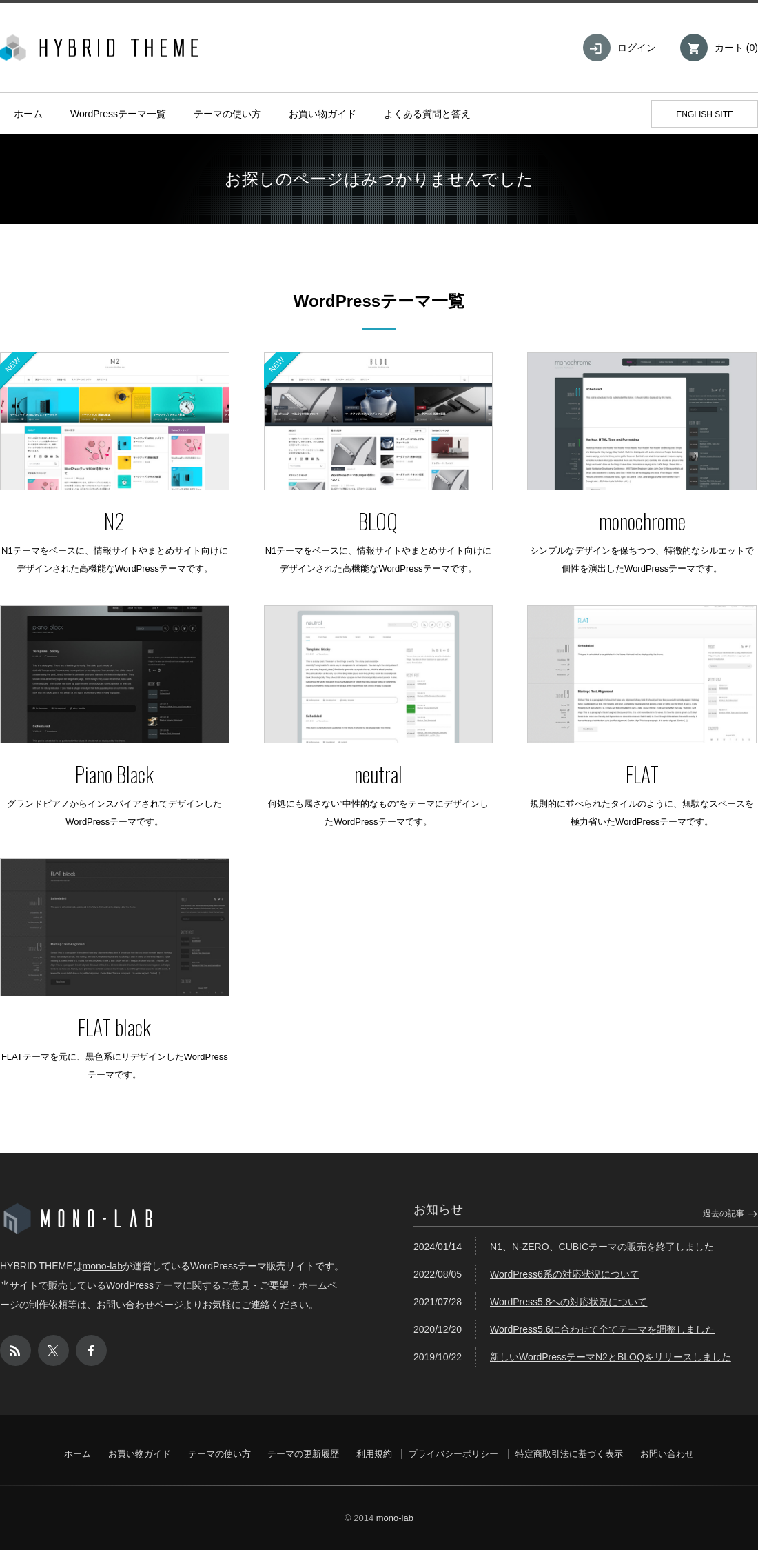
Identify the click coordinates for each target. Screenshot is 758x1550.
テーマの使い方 (227, 113)
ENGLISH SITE (704, 114)
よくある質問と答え (427, 113)
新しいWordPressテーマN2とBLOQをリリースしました (610, 1356)
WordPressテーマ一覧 (118, 113)
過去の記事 (723, 1213)
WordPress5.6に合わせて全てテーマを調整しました (602, 1329)
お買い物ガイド (322, 113)
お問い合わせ (125, 1304)
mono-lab (103, 1265)
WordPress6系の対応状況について (564, 1274)
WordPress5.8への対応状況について (568, 1301)
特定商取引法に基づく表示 (569, 1454)
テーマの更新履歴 (303, 1454)
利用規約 (374, 1454)
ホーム (28, 113)
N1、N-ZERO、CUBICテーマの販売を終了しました (602, 1246)
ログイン (636, 47)
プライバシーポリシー (453, 1454)
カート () (736, 47)
